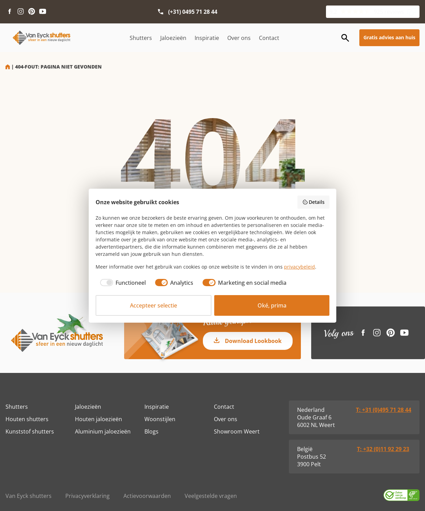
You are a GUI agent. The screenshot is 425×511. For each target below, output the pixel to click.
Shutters (141, 38)
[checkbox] (121, 283)
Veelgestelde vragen (211, 496)
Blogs (151, 431)
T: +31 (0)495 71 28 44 (383, 410)
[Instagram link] (21, 12)
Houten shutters (27, 419)
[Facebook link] (10, 12)
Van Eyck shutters (29, 496)
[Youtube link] (43, 12)
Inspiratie (207, 38)
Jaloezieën (173, 38)
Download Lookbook (253, 341)
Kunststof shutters (30, 431)
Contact (269, 38)
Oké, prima (272, 305)
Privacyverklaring (87, 496)
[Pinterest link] (32, 12)
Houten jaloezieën (98, 419)
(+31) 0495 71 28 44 (192, 11)
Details (313, 202)
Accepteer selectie (153, 305)
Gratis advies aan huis (389, 37)
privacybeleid (299, 266)
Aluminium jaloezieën (103, 431)
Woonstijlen (159, 419)
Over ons (239, 38)
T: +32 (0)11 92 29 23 (383, 449)
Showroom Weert (237, 431)
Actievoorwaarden (147, 496)
